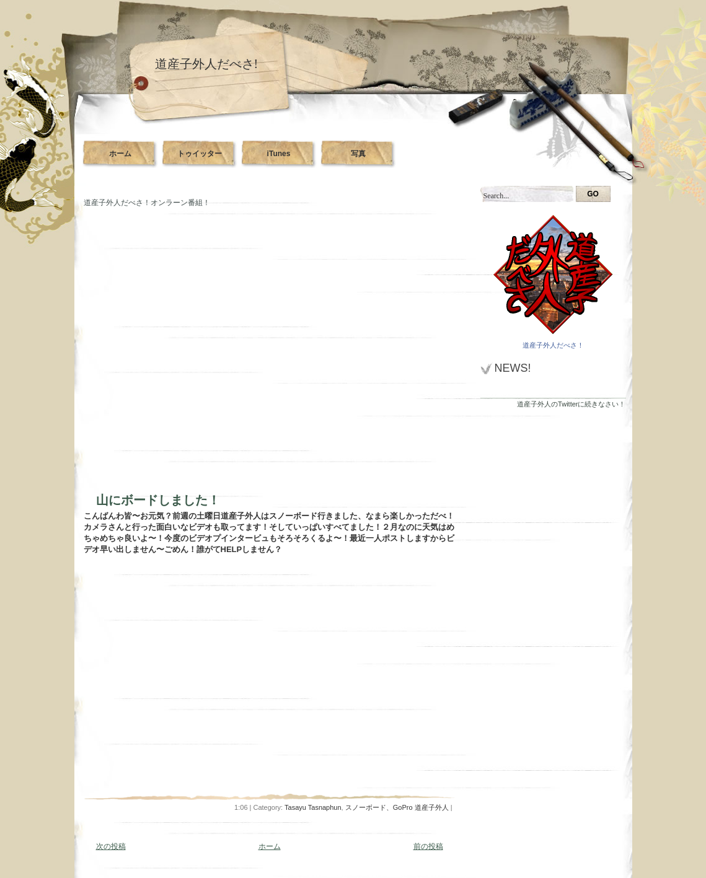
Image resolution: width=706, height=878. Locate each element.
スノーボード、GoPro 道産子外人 (397, 807)
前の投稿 (428, 846)
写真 (358, 153)
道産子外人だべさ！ (553, 345)
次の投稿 (111, 846)
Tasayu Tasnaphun (313, 807)
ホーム (120, 153)
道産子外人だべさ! (206, 64)
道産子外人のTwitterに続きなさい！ (571, 404)
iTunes (279, 153)
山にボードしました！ (158, 500)
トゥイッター (199, 153)
